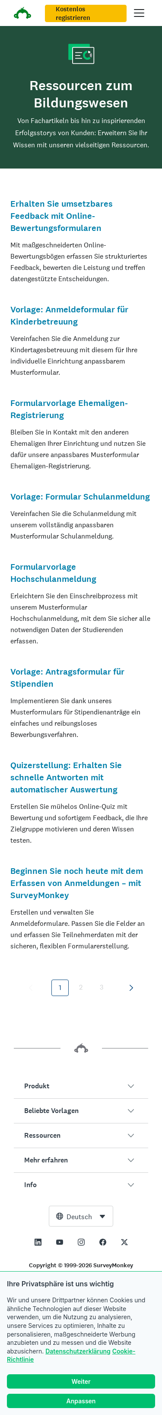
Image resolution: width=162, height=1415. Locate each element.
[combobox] (81, 1216)
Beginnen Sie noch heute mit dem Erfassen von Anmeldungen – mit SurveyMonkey (76, 883)
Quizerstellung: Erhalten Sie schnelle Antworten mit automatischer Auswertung (66, 777)
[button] (81, 1086)
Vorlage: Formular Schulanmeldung (80, 497)
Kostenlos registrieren (73, 13)
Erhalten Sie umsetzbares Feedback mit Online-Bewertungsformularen (61, 216)
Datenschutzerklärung (78, 1351)
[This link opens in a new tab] (38, 1242)
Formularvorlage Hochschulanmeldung (53, 573)
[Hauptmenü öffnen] (139, 13)
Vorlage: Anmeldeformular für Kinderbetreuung (69, 316)
